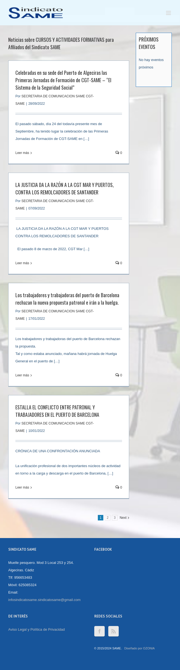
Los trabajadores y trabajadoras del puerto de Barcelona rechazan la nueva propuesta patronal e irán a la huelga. (67, 298)
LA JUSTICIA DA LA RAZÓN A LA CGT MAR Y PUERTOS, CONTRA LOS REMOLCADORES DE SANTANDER (64, 188)
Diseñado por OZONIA (139, 648)
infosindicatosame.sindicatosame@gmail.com (44, 600)
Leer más (22, 153)
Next (123, 518)
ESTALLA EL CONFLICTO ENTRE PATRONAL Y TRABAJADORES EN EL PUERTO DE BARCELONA (57, 411)
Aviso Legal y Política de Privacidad (36, 629)
